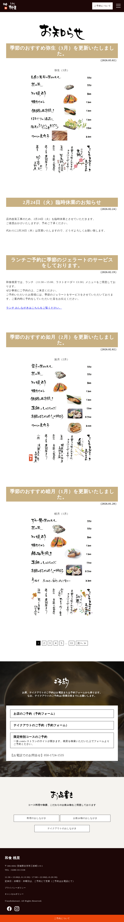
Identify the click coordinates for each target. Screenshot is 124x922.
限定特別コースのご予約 (62, 740)
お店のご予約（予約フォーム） (35, 713)
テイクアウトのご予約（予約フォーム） (41, 725)
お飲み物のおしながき (85, 818)
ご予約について (102, 6)
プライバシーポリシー (15, 888)
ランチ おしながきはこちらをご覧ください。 (34, 307)
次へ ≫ (81, 643)
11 (71, 643)
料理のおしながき (36, 818)
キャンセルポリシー (14, 894)
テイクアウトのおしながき (62, 828)
